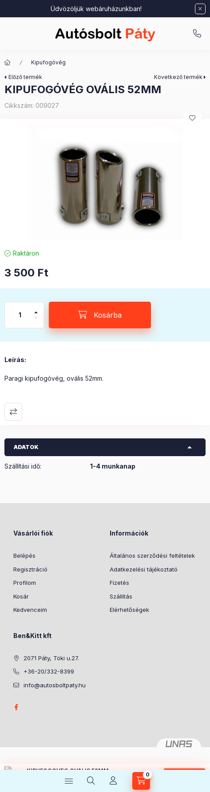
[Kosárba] (100, 315)
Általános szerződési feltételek (152, 555)
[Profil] (113, 781)
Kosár (21, 596)
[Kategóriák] (69, 781)
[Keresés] (91, 781)
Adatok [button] (26, 447)
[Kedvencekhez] (192, 118)
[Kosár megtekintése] (141, 781)
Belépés (24, 555)
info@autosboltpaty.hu (55, 685)
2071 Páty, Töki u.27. (51, 658)
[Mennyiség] (20, 315)
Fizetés (119, 582)
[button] (105, 181)
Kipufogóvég (48, 62)
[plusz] (36, 308)
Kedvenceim (30, 609)
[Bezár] (200, 9)
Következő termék (178, 77)
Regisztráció (30, 569)
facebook (16, 707)
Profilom (24, 582)
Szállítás (121, 596)
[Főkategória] (7, 63)
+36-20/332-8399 (197, 34)
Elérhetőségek (129, 609)
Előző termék (25, 77)
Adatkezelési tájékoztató (144, 569)
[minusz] (36, 321)
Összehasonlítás (13, 412)
